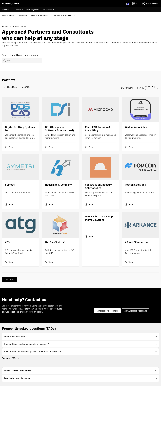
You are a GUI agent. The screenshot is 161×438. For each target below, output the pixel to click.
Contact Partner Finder (107, 310)
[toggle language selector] (135, 3)
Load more (10, 279)
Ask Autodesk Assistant (136, 310)
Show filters (10, 87)
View (9, 147)
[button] (152, 88)
